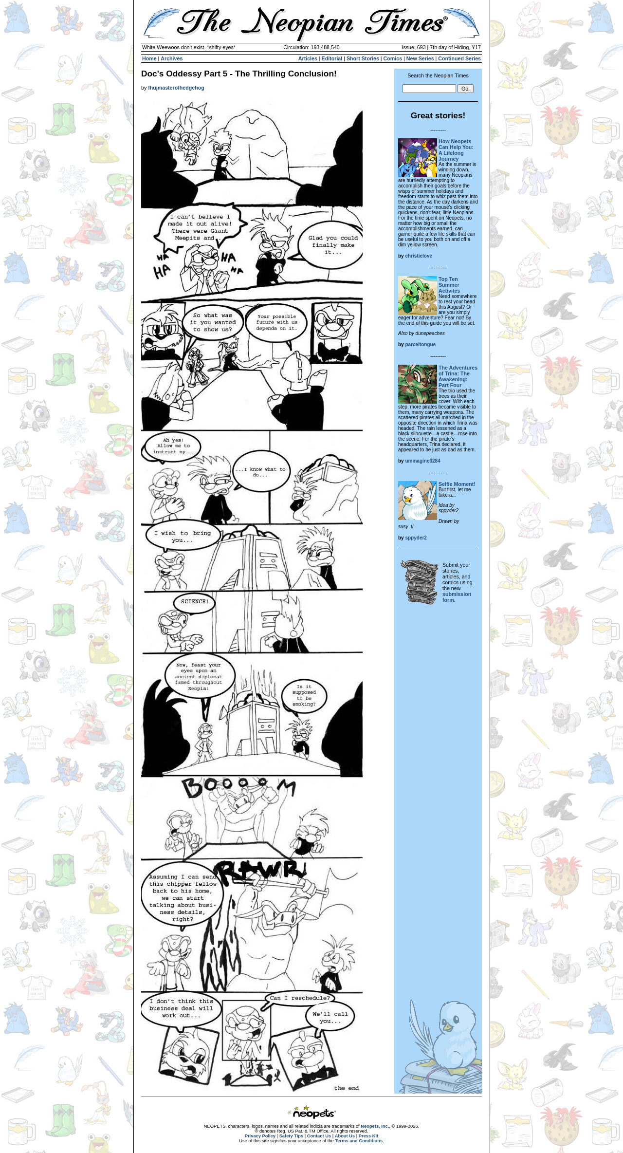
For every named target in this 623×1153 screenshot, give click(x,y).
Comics (393, 58)
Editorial (332, 58)
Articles (307, 58)
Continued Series (459, 58)
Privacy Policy (260, 1136)
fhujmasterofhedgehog (176, 88)
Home (149, 58)
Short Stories (363, 58)
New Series (420, 58)
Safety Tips (291, 1136)
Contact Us (319, 1136)
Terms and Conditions (359, 1140)
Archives (172, 58)
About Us (345, 1136)
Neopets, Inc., (375, 1126)
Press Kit (368, 1136)
